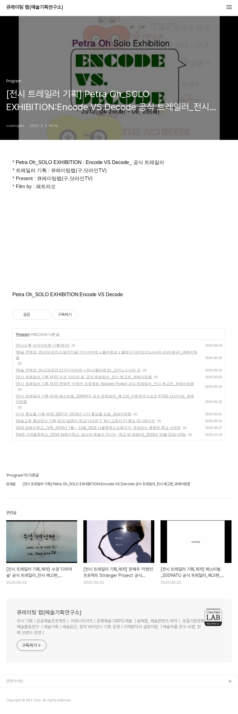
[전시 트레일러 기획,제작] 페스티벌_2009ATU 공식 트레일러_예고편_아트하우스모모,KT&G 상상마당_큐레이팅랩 (105, 399)
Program (22, 334)
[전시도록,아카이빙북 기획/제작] (42, 345)
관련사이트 (14, 681)
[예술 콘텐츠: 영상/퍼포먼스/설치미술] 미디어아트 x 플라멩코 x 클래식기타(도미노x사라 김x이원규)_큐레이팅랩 (106, 355)
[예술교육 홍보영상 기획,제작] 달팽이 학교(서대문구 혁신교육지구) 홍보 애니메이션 (85, 421)
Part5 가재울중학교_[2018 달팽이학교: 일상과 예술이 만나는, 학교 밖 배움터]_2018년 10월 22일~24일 (101, 434)
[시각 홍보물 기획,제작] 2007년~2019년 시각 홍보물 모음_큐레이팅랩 (73, 414)
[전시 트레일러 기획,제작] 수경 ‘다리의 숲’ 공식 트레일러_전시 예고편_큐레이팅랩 (84, 377)
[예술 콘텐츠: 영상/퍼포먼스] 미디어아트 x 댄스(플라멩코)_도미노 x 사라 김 (78, 370)
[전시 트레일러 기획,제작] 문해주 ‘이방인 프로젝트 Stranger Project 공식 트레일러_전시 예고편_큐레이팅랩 (105, 384)
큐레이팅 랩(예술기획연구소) (34, 7)
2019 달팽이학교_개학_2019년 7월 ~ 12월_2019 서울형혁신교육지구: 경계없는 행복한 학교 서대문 (98, 428)
